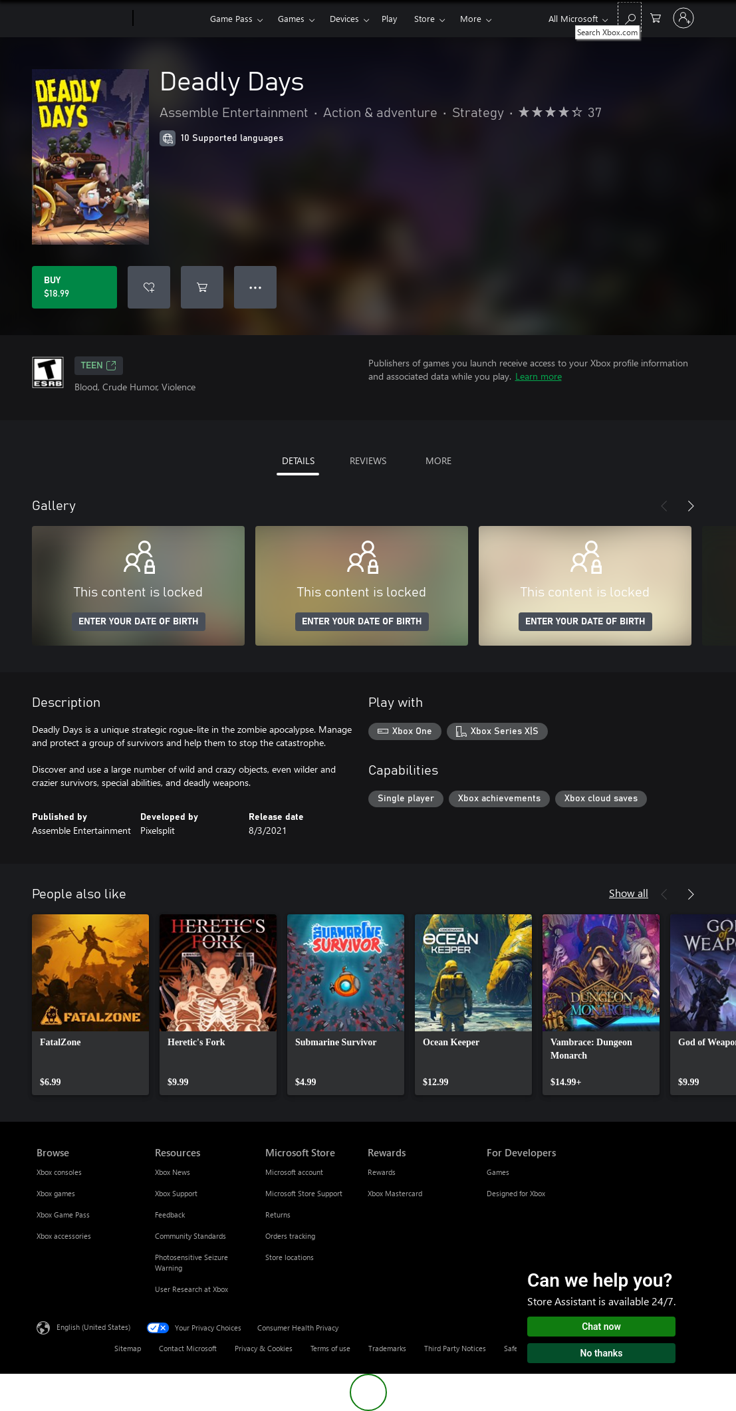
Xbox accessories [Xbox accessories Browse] (64, 1235)
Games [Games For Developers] (498, 1172)
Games (291, 18)
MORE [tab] (438, 460)
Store (424, 18)
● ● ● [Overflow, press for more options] (255, 287)
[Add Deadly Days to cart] (202, 287)
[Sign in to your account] (683, 18)
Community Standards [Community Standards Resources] (190, 1235)
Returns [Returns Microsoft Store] (278, 1214)
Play (389, 18)
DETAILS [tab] (298, 460)
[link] (90, 1004)
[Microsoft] (82, 19)
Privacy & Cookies (264, 1348)
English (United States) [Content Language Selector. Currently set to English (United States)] (93, 1327)
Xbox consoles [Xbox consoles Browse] (59, 1172)
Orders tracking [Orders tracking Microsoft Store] (290, 1235)
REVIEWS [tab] (368, 460)
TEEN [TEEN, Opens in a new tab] (98, 365)
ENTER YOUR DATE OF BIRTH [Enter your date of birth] (138, 621)
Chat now (601, 1326)
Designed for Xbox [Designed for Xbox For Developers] (516, 1193)
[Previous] (664, 506)
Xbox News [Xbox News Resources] (172, 1172)
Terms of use (330, 1348)
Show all (628, 893)
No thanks (601, 1353)
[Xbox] (170, 19)
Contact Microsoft (188, 1348)
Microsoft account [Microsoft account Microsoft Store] (294, 1172)
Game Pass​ (231, 18)
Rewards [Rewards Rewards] (382, 1172)
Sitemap (127, 1348)
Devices (344, 18)
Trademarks (387, 1348)
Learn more (538, 376)
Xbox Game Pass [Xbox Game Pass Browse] (63, 1214)
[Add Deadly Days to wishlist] (149, 287)
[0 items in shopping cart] (655, 17)
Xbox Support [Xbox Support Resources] (176, 1193)
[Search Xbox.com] (630, 17)
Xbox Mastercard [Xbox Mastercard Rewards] (395, 1193)
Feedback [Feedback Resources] (170, 1214)
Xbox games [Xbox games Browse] (56, 1193)
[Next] (690, 506)
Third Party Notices (455, 1348)
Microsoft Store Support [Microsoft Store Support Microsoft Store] (303, 1193)
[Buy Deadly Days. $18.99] (74, 287)
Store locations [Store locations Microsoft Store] (289, 1257)
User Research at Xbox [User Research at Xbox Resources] (191, 1289)
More (470, 18)
